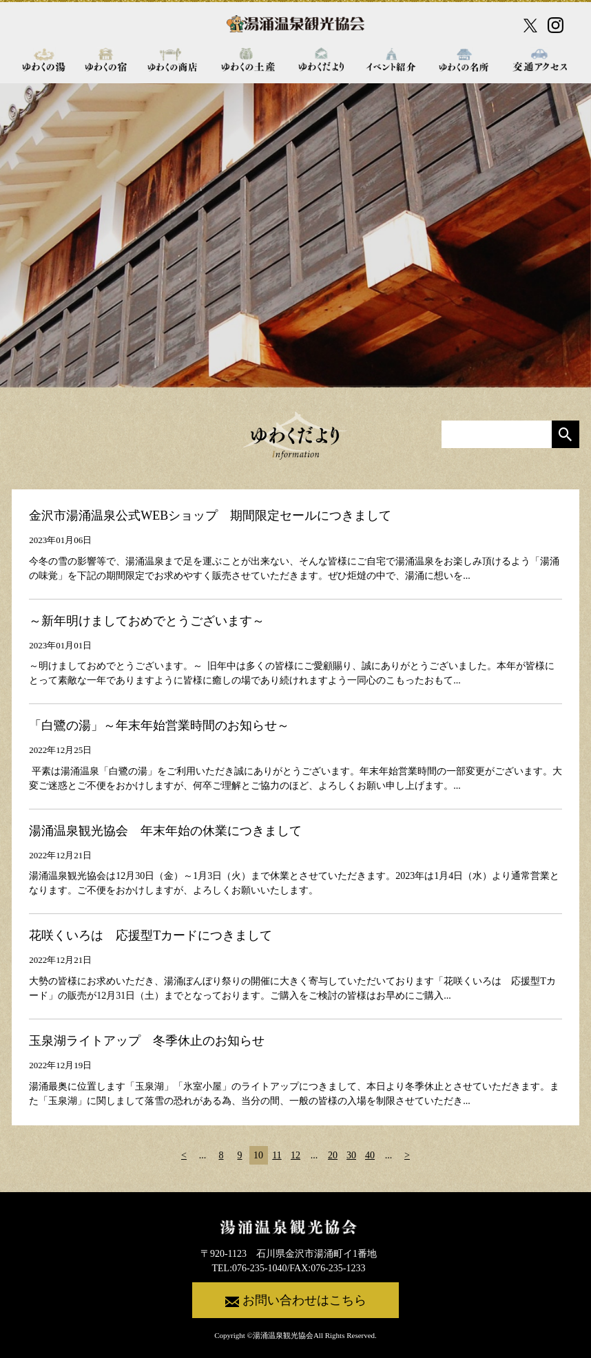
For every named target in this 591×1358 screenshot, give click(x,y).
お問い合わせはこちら (295, 1300)
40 (370, 1155)
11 (276, 1155)
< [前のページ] (184, 1155)
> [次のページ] (407, 1155)
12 (295, 1155)
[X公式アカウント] (530, 25)
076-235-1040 (259, 1268)
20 (333, 1155)
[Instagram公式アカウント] (555, 25)
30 (351, 1155)
